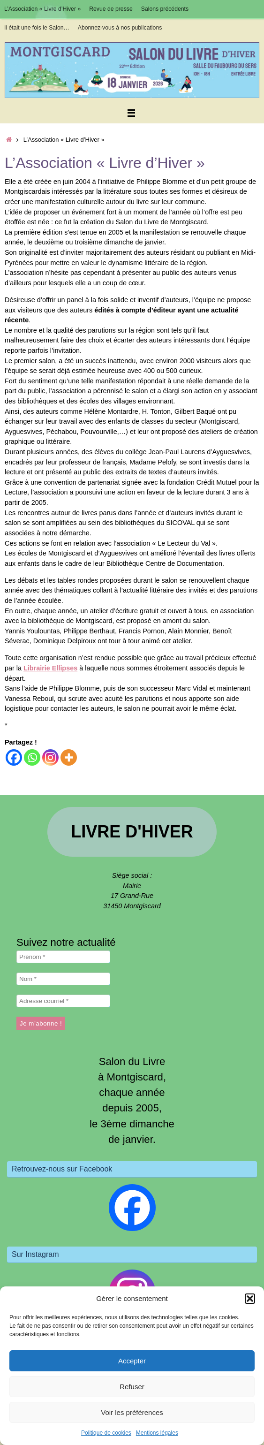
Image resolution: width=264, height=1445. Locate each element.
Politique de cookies (106, 1433)
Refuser (132, 1387)
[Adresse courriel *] (63, 1001)
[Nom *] (63, 979)
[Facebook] (14, 757)
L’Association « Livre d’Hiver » (42, 9)
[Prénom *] (63, 957)
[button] (250, 1298)
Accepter (132, 1361)
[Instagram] (50, 757)
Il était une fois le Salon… (36, 27)
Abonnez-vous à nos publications (120, 27)
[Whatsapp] (32, 757)
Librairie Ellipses (50, 668)
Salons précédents (165, 9)
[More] (68, 757)
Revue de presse (111, 9)
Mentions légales (157, 1433)
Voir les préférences (132, 1412)
